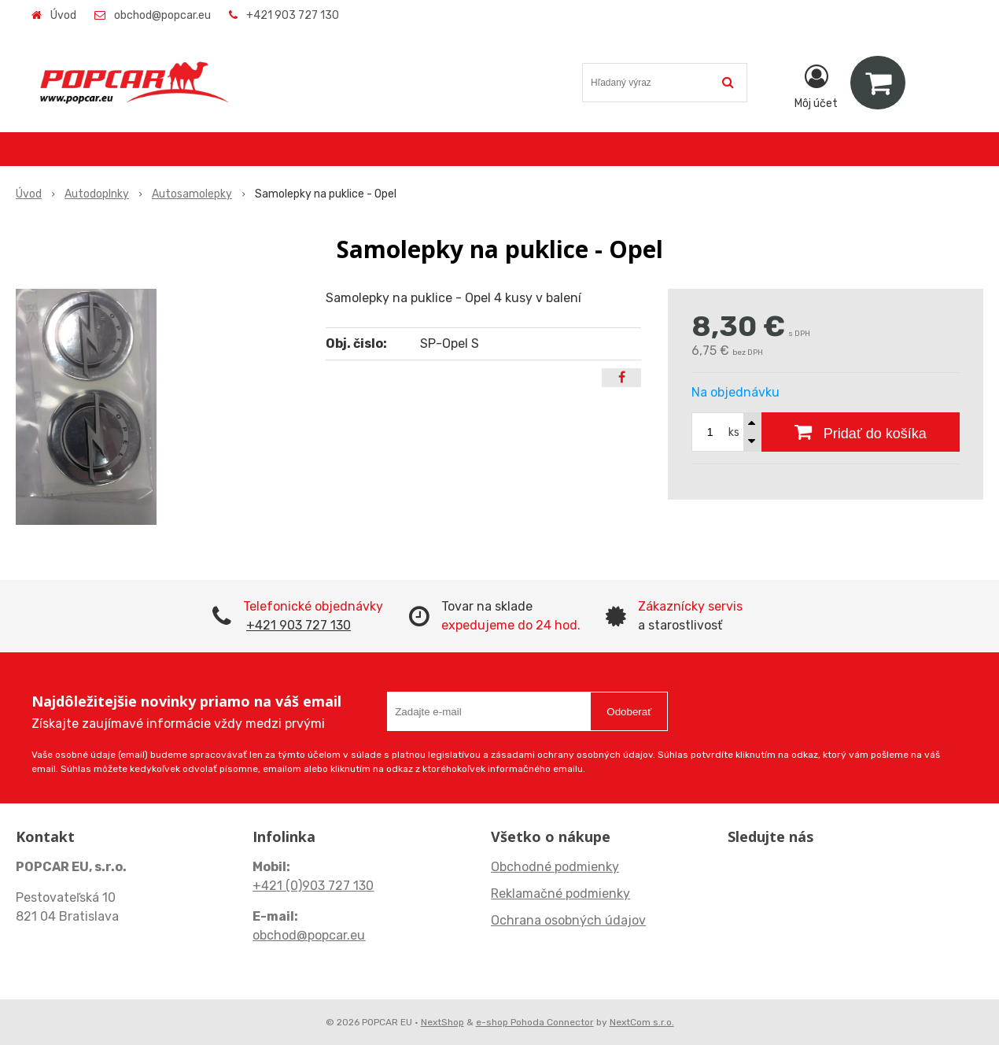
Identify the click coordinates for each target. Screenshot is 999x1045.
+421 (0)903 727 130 (313, 885)
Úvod (63, 15)
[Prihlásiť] (816, 86)
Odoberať (628, 712)
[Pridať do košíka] (860, 432)
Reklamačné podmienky (560, 893)
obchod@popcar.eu (162, 15)
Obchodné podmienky (555, 866)
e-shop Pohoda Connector (535, 1022)
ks (733, 432)
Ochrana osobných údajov (568, 920)
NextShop (442, 1022)
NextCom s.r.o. (642, 1022)
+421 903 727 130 (292, 15)
